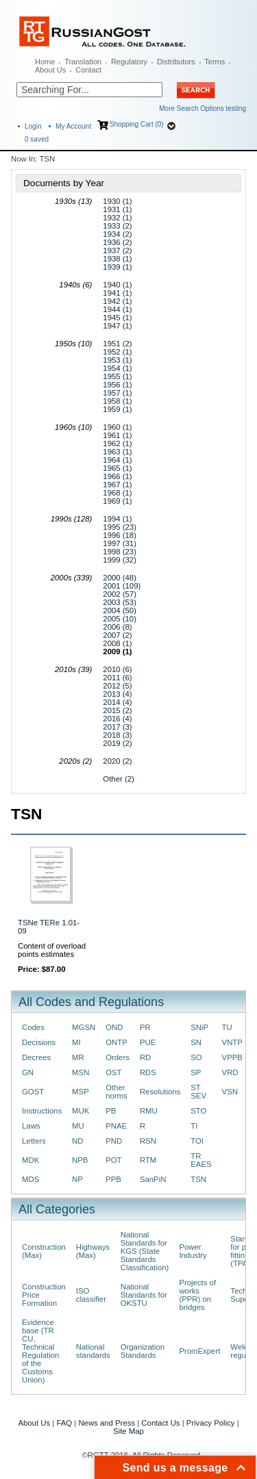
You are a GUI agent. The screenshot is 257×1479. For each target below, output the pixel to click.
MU (78, 1126)
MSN (80, 1072)
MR (78, 1057)
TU (227, 1027)
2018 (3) (117, 735)
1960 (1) (117, 427)
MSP (80, 1092)
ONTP (116, 1042)
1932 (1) (117, 218)
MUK (80, 1111)
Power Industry (192, 1251)
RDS (148, 1072)
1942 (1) (117, 301)
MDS (30, 1179)
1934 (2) (117, 234)
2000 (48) (119, 578)
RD (145, 1057)
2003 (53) (119, 602)
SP (196, 1072)
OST (113, 1072)
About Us (50, 70)
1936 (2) (117, 242)
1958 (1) (117, 401)
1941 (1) (117, 293)
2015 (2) (117, 710)
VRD (230, 1072)
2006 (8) (117, 627)
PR (145, 1027)
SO (196, 1057)
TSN (198, 1179)
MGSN (83, 1027)
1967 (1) (117, 484)
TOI (197, 1141)
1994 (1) (117, 519)
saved (37, 139)
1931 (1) (117, 209)
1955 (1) (117, 376)
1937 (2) (117, 250)
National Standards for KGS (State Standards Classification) (145, 1251)
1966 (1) (117, 476)
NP (77, 1179)
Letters (34, 1141)
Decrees (36, 1057)
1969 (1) (117, 501)
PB (111, 1111)
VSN (230, 1092)
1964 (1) (117, 460)
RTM (148, 1160)
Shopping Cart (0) (137, 124)
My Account (73, 126)
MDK (30, 1160)
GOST (33, 1092)
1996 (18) (119, 535)
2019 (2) (117, 743)
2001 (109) (121, 586)
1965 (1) (117, 468)
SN (196, 1042)
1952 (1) (117, 352)
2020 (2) (117, 761)
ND (77, 1141)
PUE (148, 1042)
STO (198, 1111)
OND (114, 1027)
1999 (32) (119, 560)
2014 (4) (117, 702)
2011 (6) (117, 677)
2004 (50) (119, 610)
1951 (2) (117, 343)
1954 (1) (117, 368)
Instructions (42, 1111)
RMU (149, 1111)
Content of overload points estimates (52, 950)
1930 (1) (117, 201)
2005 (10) (119, 619)
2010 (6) (117, 669)
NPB (80, 1160)
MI (76, 1042)
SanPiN (153, 1179)
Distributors (176, 61)
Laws (31, 1126)
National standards (93, 1351)
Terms (214, 61)
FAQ (64, 1423)
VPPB (232, 1057)
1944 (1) (117, 309)
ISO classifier (91, 1295)
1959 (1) (117, 409)
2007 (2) (117, 635)
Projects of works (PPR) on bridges (197, 1294)
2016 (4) (117, 719)
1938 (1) (117, 259)
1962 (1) (117, 443)
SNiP (199, 1027)
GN (28, 1072)
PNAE (116, 1126)
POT (113, 1160)
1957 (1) (117, 393)
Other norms (116, 1091)
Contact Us (160, 1423)
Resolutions (160, 1092)
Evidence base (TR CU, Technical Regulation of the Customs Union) (40, 1351)
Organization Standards (142, 1351)
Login (33, 126)
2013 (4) (117, 694)
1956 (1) (117, 385)
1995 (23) (119, 527)
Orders (118, 1057)
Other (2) (118, 779)
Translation (82, 61)
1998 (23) (119, 552)
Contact (88, 70)
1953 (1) (117, 360)
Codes (33, 1027)
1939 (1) (117, 267)
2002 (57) (119, 594)
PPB (113, 1179)
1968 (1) (117, 493)
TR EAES (201, 1160)
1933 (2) (117, 226)
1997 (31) (119, 543)
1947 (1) (117, 326)
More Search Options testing (202, 108)
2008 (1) (117, 643)
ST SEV (198, 1091)
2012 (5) (117, 686)
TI (194, 1126)
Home (45, 61)
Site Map (128, 1431)
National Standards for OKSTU (144, 1295)
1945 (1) (117, 317)
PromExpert (199, 1351)
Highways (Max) (93, 1251)
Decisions (39, 1042)
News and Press (106, 1423)
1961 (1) (117, 435)
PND (114, 1141)
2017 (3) (117, 727)
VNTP (232, 1042)
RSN (148, 1141)
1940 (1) (117, 285)
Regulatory (129, 61)
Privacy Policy (210, 1423)
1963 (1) (117, 452)
